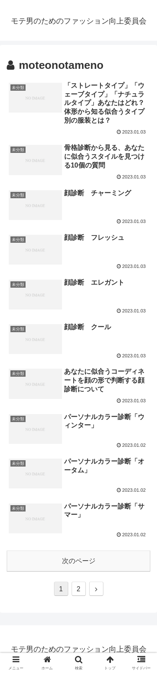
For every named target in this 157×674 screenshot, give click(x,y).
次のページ (78, 560)
